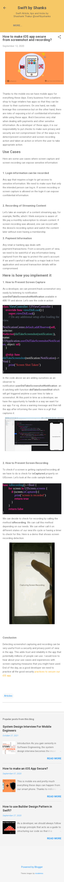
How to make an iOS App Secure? (25, 768)
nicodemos (39, 873)
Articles (32, 25)
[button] (59, 37)
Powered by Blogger (32, 867)
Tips (47, 25)
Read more (54, 758)
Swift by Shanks (32, 8)
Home (16, 25)
